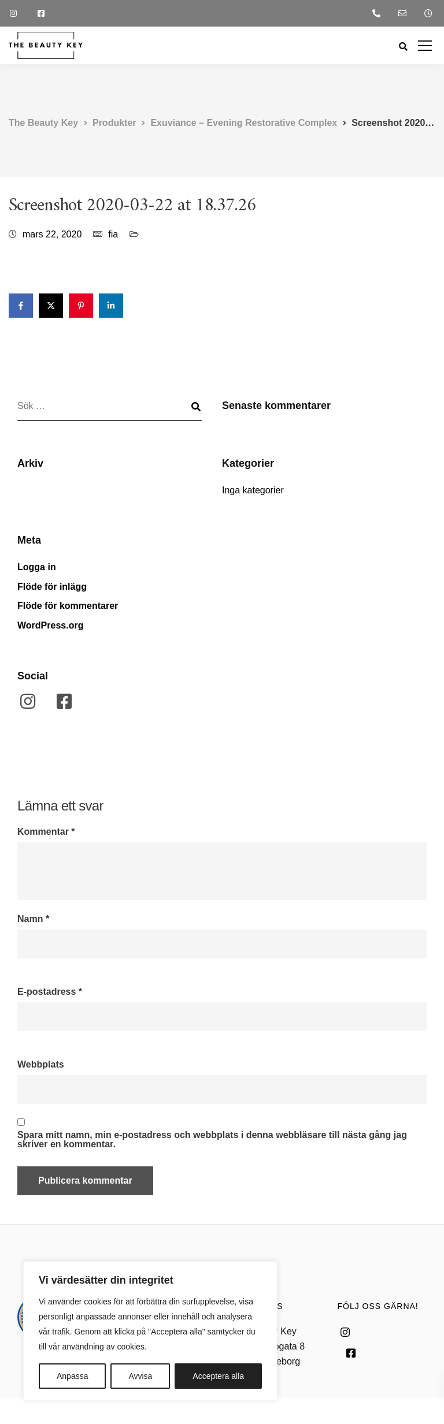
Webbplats (40, 1064)
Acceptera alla (218, 1376)
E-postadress (49, 992)
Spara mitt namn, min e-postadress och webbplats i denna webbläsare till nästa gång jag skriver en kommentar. (212, 1140)
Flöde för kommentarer (67, 606)
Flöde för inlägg (52, 587)
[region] (150, 1331)
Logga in (36, 567)
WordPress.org (50, 625)
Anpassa (72, 1376)
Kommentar (46, 831)
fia (113, 234)
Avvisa (140, 1376)
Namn (33, 919)
